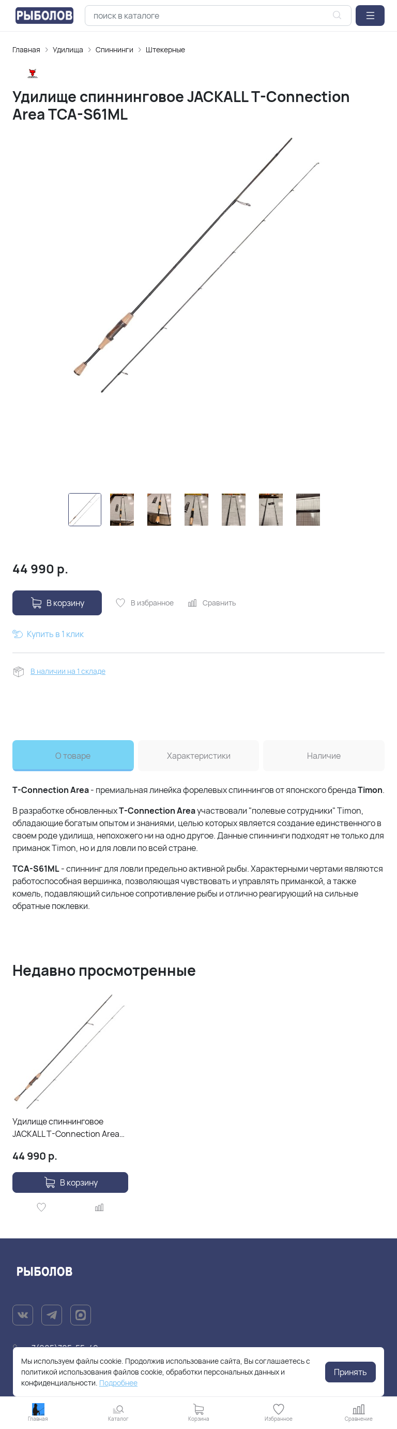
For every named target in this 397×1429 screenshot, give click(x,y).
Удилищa (68, 49)
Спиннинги (114, 49)
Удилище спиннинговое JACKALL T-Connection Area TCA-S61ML (65, 1128)
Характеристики (199, 755)
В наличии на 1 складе (67, 671)
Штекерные (165, 49)
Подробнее (118, 1383)
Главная (26, 49)
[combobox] (218, 15)
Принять (350, 1372)
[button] (370, 15)
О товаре (72, 755)
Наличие (324, 755)
